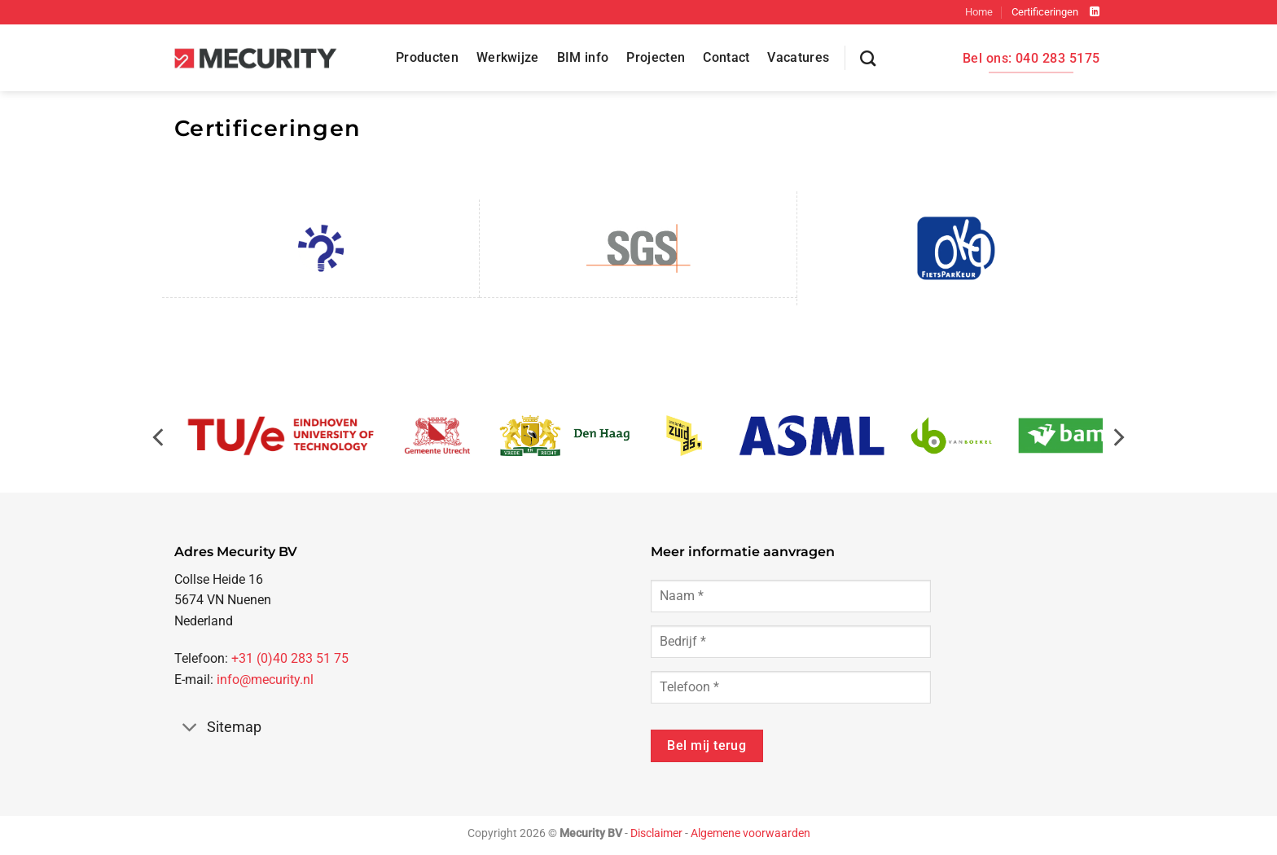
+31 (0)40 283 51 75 (290, 658)
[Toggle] (190, 728)
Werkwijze (507, 57)
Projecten (655, 57)
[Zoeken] (867, 58)
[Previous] (159, 445)
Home (979, 12)
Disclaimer (656, 833)
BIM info (583, 57)
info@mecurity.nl (265, 679)
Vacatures (798, 57)
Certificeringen (1045, 12)
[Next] (1117, 445)
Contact (726, 57)
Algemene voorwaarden (750, 833)
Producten (427, 57)
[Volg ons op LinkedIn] (1094, 12)
